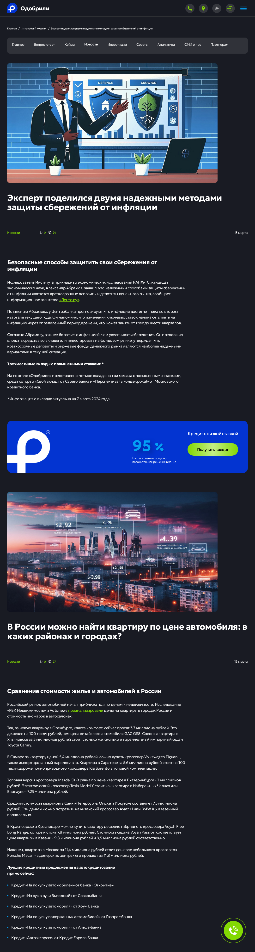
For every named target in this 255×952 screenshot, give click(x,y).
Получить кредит (213, 449)
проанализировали (85, 710)
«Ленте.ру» (69, 299)
